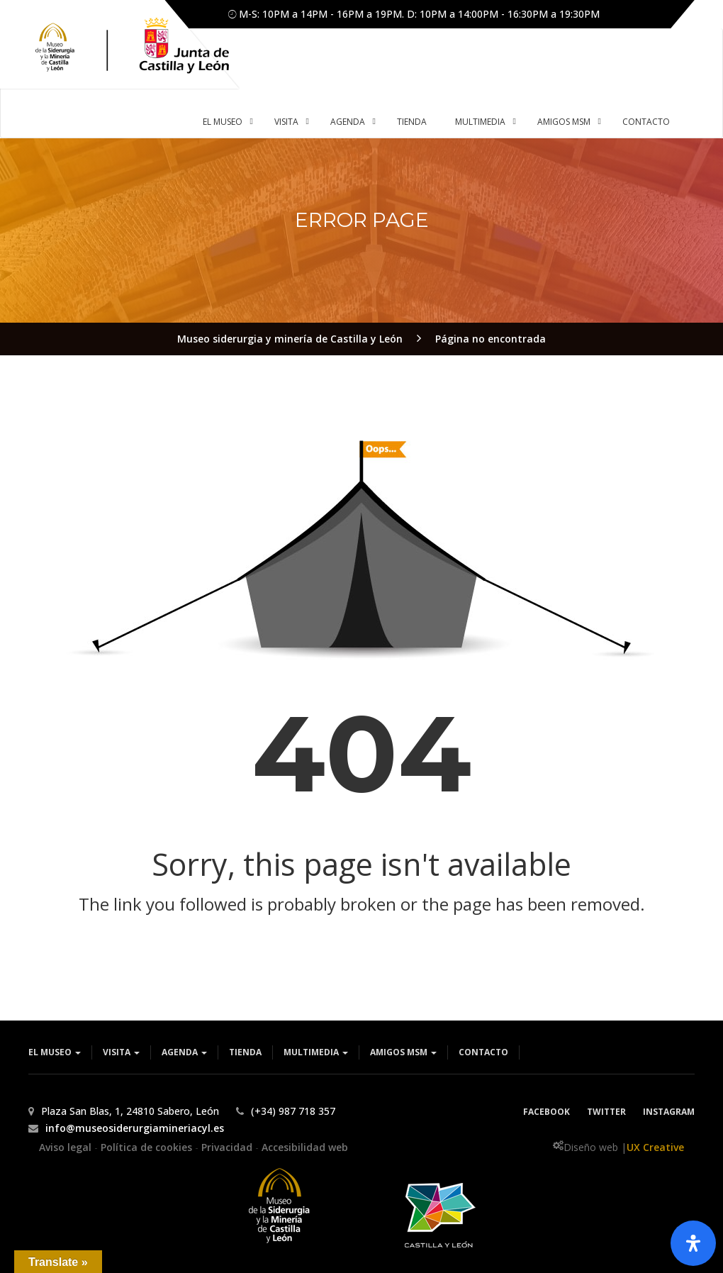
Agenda (184, 1052)
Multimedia (316, 1052)
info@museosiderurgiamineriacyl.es (134, 1128)
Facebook (546, 1112)
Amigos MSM (403, 1052)
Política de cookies (148, 1147)
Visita (121, 1052)
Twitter (606, 1112)
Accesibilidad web (305, 1147)
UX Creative (655, 1147)
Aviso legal (66, 1147)
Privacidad (228, 1147)
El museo (54, 1052)
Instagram (669, 1112)
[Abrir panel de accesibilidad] (693, 1243)
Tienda (245, 1052)
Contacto (483, 1052)
